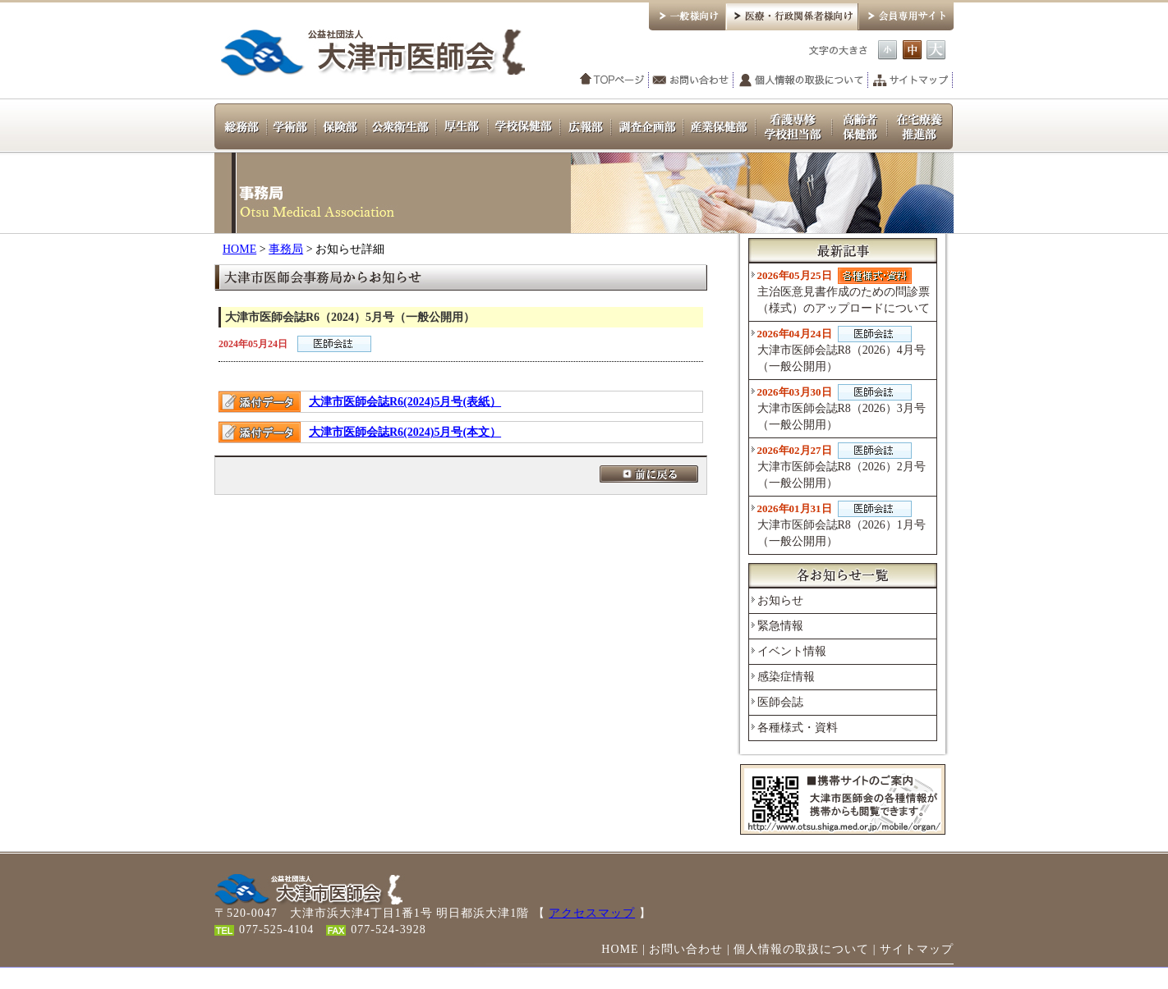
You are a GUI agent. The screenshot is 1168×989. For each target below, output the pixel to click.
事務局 (286, 249)
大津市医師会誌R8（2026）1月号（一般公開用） (841, 524)
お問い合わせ (691, 80)
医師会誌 (780, 702)
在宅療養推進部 (920, 125)
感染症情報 (786, 677)
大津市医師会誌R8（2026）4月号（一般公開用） (841, 349)
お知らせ (780, 600)
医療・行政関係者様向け (791, 15)
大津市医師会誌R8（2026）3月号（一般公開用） (841, 407)
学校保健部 (524, 125)
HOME (239, 249)
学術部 (291, 125)
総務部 (240, 125)
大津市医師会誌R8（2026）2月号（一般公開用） (841, 465)
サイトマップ (911, 80)
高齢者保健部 (859, 125)
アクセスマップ (592, 913)
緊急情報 (780, 626)
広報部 (585, 125)
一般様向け (687, 15)
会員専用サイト (906, 15)
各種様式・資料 (797, 727)
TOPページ (612, 80)
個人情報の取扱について (800, 80)
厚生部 (462, 125)
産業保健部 (719, 125)
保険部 (340, 125)
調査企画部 (647, 125)
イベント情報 (791, 651)
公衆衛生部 (401, 125)
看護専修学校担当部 (794, 125)
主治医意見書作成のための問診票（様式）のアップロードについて (843, 291)
